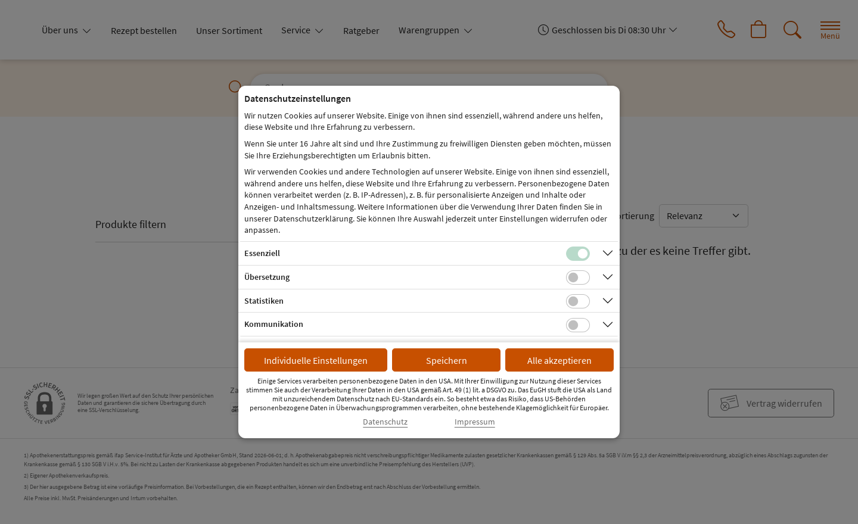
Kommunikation (273, 324)
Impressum (475, 422)
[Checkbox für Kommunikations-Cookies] (578, 325)
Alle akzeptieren (559, 360)
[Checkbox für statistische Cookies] (578, 301)
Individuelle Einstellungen (316, 360)
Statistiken (264, 300)
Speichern (446, 360)
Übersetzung (267, 277)
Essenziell (262, 253)
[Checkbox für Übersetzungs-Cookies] (578, 277)
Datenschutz (385, 422)
